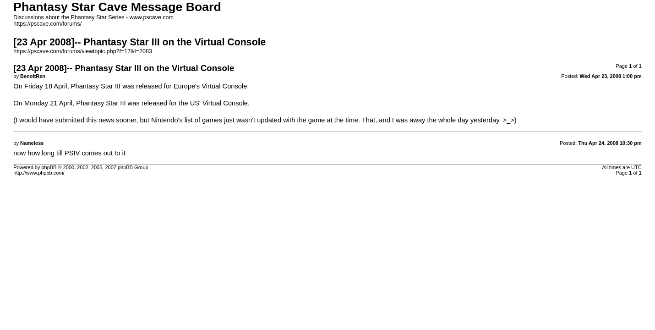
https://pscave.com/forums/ (47, 24)
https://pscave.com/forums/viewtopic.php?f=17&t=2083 (82, 51)
